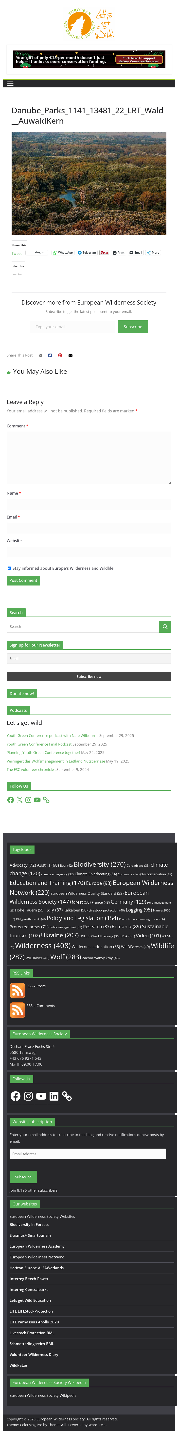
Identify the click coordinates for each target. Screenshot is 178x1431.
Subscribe (133, 326)
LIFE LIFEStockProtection (31, 1311)
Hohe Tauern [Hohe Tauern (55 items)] (29, 910)
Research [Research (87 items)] (97, 926)
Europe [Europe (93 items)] (99, 883)
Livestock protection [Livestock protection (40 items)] (107, 910)
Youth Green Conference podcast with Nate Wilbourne (52, 735)
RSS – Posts (28, 985)
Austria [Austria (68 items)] (48, 865)
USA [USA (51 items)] (128, 935)
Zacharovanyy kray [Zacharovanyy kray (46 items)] (101, 958)
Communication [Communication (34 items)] (132, 874)
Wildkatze (18, 1365)
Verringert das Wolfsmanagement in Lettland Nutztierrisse (56, 761)
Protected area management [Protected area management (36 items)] (142, 919)
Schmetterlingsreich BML (32, 1343)
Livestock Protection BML (32, 1332)
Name (14, 493)
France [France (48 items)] (101, 902)
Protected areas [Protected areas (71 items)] (29, 926)
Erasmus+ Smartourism (30, 1235)
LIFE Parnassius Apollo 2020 (34, 1321)
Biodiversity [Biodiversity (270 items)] (100, 864)
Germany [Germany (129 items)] (128, 901)
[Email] (89, 658)
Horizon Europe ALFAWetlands (37, 1267)
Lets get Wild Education (30, 1300)
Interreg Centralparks (29, 1289)
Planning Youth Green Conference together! (43, 752)
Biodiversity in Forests (29, 1224)
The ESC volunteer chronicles (31, 769)
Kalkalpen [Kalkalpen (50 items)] (76, 910)
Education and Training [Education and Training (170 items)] (47, 883)
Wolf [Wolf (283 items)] (65, 956)
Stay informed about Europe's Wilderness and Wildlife (60, 568)
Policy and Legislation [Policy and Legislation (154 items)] (82, 918)
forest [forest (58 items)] (81, 902)
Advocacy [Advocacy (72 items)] (23, 865)
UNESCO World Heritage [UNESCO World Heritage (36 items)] (100, 936)
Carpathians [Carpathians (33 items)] (138, 865)
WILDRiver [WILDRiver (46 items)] (37, 958)
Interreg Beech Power (29, 1278)
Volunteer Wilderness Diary (34, 1354)
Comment (17, 426)
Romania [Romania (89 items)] (126, 926)
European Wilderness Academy (37, 1246)
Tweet (17, 253)
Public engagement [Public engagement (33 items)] (66, 927)
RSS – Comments (32, 1005)
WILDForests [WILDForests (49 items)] (135, 946)
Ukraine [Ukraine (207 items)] (60, 935)
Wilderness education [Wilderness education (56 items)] (96, 946)
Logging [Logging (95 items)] (139, 910)
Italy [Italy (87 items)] (54, 910)
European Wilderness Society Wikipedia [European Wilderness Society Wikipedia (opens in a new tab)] (43, 1395)
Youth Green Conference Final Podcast (39, 744)
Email (13, 517)
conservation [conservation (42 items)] (159, 874)
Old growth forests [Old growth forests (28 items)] (31, 919)
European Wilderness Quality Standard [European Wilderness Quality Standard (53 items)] (87, 893)
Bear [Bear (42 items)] (66, 865)
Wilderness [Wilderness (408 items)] (43, 945)
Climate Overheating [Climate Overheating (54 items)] (96, 873)
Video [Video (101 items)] (148, 935)
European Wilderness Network (37, 1256)
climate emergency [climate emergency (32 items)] (57, 874)
